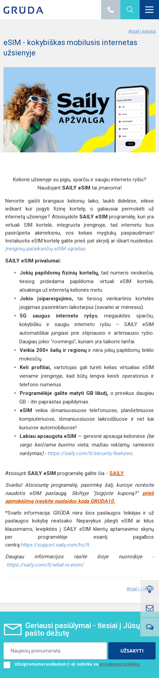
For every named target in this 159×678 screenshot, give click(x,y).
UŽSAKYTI (131, 650)
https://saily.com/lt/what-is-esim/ (45, 565)
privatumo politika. (120, 664)
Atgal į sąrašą (142, 31)
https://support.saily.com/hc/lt (55, 545)
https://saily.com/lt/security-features (90, 453)
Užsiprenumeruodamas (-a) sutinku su (72, 664)
